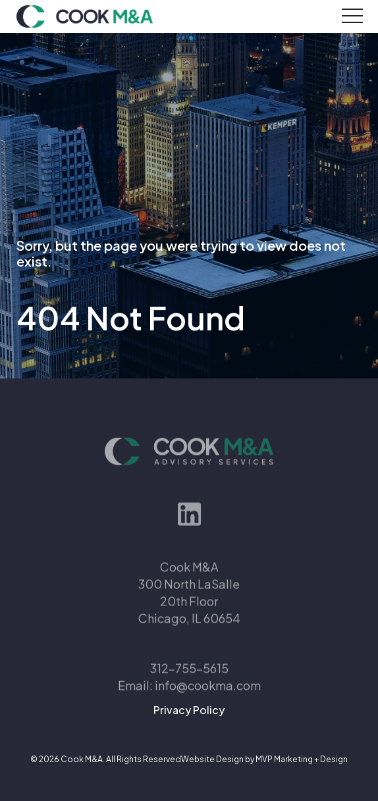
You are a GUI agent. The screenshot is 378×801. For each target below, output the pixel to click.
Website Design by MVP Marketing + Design (264, 759)
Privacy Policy (189, 710)
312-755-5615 (189, 683)
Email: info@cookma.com (189, 700)
